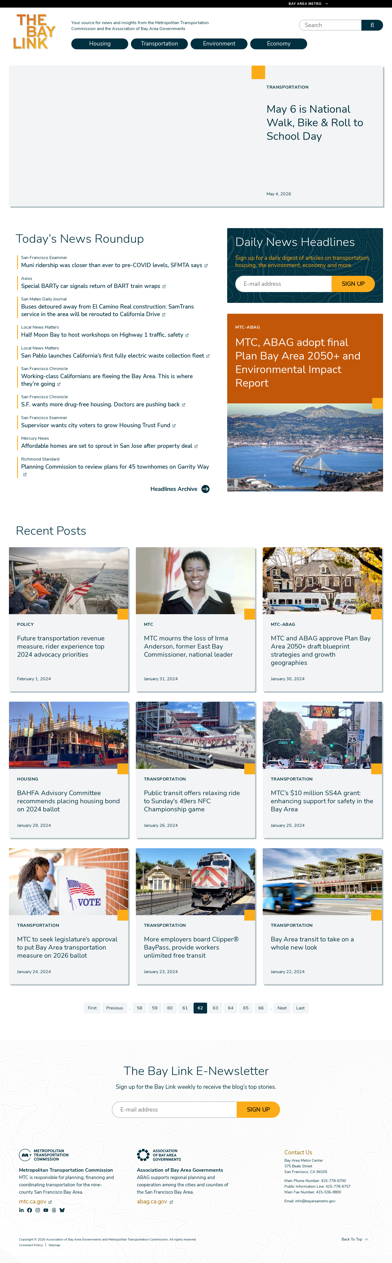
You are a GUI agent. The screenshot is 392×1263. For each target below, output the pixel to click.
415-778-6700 (333, 1180)
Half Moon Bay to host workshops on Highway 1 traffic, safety (105, 335)
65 (247, 1008)
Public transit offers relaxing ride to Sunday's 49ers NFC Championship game (192, 801)
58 (141, 1008)
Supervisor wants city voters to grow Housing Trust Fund (98, 425)
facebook (29, 1210)
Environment (219, 43)
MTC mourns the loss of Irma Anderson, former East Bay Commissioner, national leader (188, 646)
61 (187, 1008)
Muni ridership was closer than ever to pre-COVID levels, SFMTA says (114, 265)
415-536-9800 (328, 1192)
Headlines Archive (173, 489)
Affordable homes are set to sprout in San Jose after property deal (109, 446)
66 (263, 1008)
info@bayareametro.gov (315, 1201)
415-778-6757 (338, 1186)
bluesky (62, 1210)
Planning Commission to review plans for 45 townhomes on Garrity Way (115, 470)
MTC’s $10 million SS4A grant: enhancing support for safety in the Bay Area (322, 801)
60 (171, 1008)
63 (217, 1008)
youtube (45, 1210)
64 (232, 1008)
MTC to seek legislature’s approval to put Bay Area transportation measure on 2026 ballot (67, 947)
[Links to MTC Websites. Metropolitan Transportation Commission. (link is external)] (280, 4)
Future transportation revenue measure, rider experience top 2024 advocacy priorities (61, 646)
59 (156, 1008)
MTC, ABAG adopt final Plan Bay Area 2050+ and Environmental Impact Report (298, 362)
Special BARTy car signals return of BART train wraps (93, 286)
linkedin (21, 1210)
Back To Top (352, 1239)
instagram (37, 1210)
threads (54, 1210)
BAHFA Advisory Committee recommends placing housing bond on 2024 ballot (68, 801)
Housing (100, 43)
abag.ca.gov (155, 1201)
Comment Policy (31, 1245)
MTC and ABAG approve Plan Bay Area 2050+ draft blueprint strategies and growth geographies (321, 650)
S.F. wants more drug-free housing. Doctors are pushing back (103, 404)
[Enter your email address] (283, 284)
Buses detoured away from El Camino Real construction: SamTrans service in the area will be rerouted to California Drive (107, 310)
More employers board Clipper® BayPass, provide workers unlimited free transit (191, 947)
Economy (279, 43)
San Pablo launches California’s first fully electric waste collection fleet (115, 356)
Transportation (159, 43)
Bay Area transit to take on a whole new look (312, 943)
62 (202, 1009)
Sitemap (54, 1245)
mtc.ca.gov (35, 1201)
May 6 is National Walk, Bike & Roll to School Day (314, 123)
